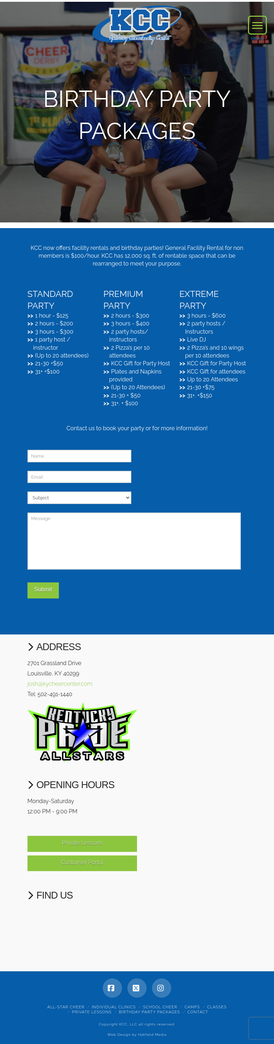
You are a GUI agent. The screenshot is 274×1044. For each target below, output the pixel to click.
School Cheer (160, 1007)
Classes (217, 1007)
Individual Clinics (114, 1007)
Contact (197, 1012)
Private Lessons (82, 842)
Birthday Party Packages (149, 1012)
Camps (192, 1007)
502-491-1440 (54, 694)
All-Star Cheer (66, 1007)
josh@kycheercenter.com (59, 683)
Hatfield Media (152, 1035)
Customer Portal (82, 862)
